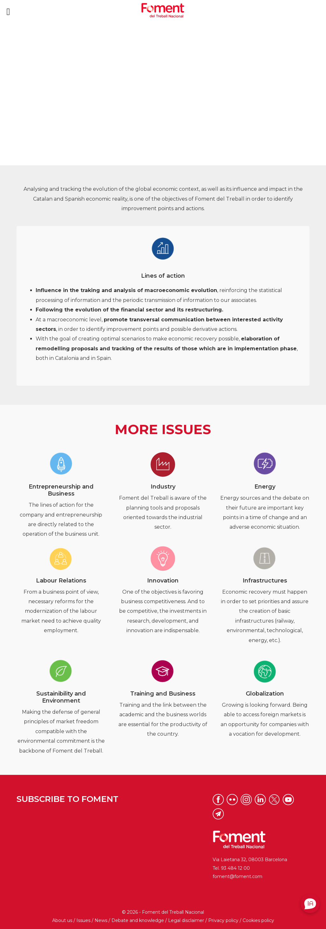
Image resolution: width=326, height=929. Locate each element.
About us (62, 920)
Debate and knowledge (137, 920)
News (101, 920)
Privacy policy (223, 920)
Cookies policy (258, 920)
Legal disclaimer (186, 920)
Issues (83, 920)
